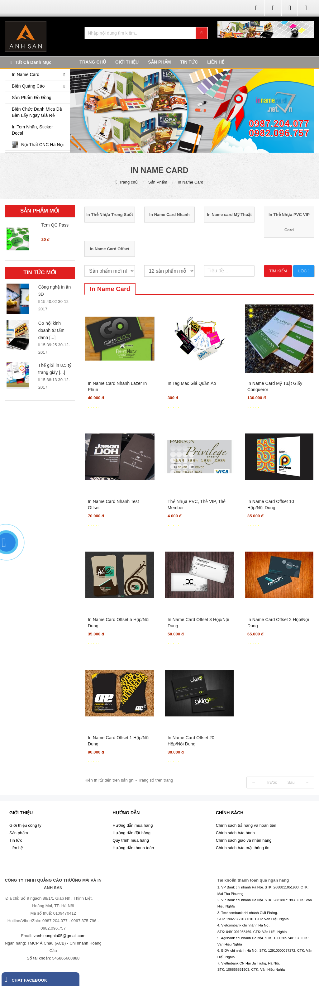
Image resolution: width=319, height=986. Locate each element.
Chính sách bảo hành (235, 832)
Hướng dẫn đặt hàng (131, 832)
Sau (290, 782)
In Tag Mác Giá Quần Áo (192, 383)
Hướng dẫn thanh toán (133, 847)
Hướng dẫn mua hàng (132, 825)
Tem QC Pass (55, 225)
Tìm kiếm (278, 271)
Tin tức (15, 840)
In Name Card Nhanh (169, 214)
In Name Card (190, 182)
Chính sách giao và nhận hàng (244, 840)
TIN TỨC (189, 62)
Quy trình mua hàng (130, 840)
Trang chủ (128, 182)
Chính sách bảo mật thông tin (242, 847)
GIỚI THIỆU (127, 62)
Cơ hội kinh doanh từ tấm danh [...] (51, 330)
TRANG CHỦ (92, 62)
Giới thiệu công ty (25, 825)
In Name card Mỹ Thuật (229, 214)
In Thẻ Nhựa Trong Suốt (109, 214)
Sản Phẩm (157, 182)
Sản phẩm (18, 832)
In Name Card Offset (110, 248)
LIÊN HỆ (215, 62)
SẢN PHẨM (159, 62)
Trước (271, 782)
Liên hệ (16, 847)
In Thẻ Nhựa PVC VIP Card (289, 222)
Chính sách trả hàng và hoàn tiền (246, 825)
